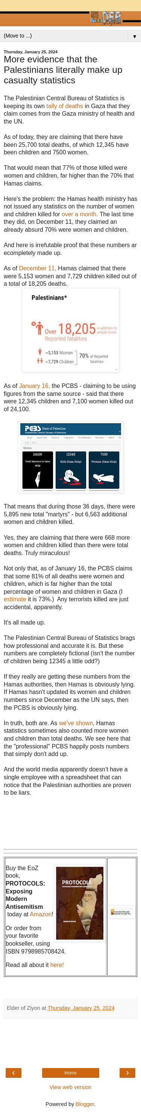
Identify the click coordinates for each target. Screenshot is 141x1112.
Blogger (85, 1104)
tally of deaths (65, 106)
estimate (16, 599)
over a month (79, 214)
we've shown (76, 723)
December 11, (36, 268)
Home (70, 1073)
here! (57, 965)
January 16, (34, 386)
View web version (71, 1087)
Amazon (41, 914)
